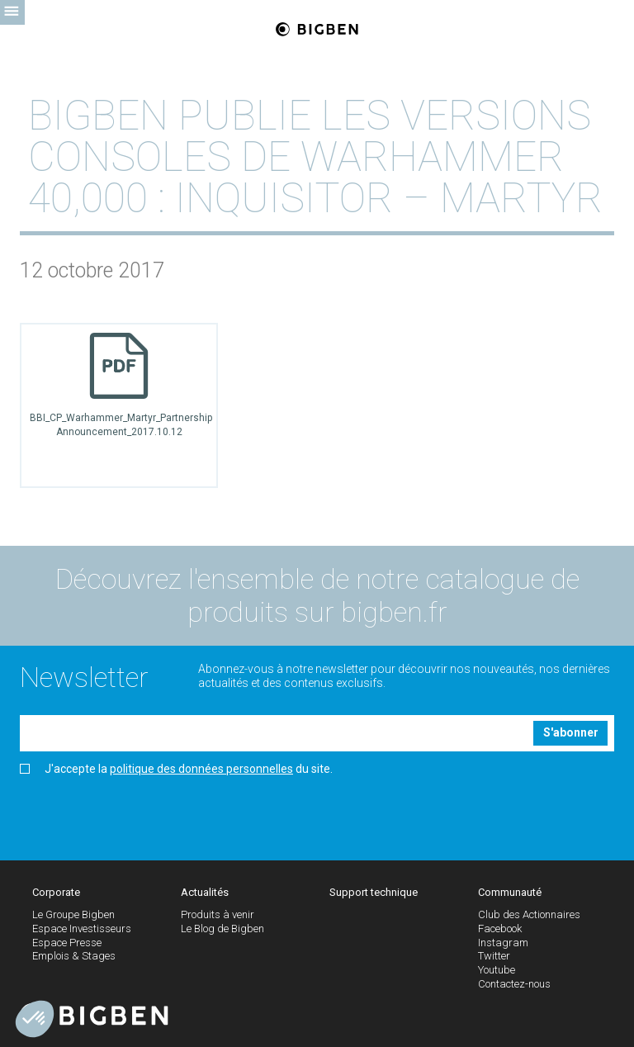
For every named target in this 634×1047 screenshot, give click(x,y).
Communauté (510, 892)
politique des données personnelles (201, 768)
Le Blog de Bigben (222, 928)
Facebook (500, 928)
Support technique (373, 892)
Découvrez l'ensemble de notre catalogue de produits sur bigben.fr (317, 595)
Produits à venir (217, 914)
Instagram (503, 942)
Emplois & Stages (74, 956)
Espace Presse (67, 942)
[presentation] (145, 811)
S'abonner (571, 732)
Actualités (205, 892)
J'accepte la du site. (176, 769)
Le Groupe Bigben (73, 914)
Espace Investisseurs (81, 928)
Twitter (494, 956)
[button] (34, 1019)
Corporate (56, 892)
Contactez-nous (514, 984)
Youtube (496, 970)
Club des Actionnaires (529, 914)
